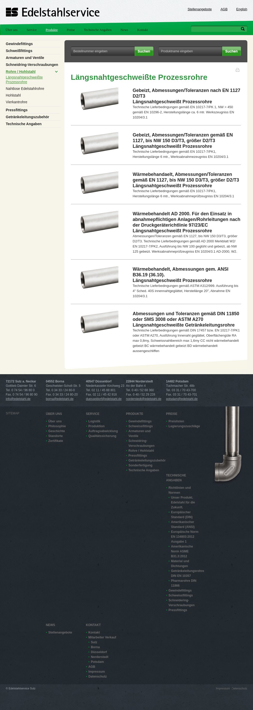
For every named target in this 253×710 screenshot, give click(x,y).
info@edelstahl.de (18, 399)
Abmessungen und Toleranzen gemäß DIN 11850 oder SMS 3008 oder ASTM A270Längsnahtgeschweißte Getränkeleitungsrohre (186, 319)
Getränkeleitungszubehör (27, 117)
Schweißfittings (19, 51)
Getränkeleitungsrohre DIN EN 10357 (186, 573)
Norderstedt (99, 657)
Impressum (96, 671)
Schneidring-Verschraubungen (32, 65)
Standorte (55, 436)
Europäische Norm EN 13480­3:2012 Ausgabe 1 (185, 536)
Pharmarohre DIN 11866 (183, 583)
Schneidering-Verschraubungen (181, 602)
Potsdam (97, 662)
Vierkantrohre (16, 102)
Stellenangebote (200, 9)
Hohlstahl (13, 95)
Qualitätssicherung (102, 436)
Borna (95, 647)
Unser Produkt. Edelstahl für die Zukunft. (183, 502)
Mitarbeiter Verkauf (102, 637)
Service (32, 30)
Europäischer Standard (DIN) (182, 514)
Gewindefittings (19, 44)
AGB (223, 9)
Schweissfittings (140, 426)
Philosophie (57, 426)
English (241, 9)
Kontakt (142, 30)
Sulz (94, 642)
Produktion (96, 426)
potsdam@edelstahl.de (182, 399)
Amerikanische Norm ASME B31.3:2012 (182, 551)
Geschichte (56, 431)
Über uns (12, 30)
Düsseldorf (99, 652)
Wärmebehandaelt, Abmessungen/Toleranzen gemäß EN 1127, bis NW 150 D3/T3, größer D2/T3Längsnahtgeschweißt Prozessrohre (186, 180)
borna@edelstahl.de (60, 399)
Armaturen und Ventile (25, 58)
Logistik (94, 421)
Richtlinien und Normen (179, 490)
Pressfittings (17, 110)
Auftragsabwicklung (103, 431)
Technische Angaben (98, 30)
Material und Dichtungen (180, 563)
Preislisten (176, 421)
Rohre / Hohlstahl (21, 72)
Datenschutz (97, 676)
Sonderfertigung (140, 465)
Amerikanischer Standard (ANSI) (183, 524)
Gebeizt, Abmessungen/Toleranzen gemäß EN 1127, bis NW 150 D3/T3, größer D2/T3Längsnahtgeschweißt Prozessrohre (183, 140)
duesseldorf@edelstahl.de (104, 399)
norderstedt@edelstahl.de (144, 399)
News (124, 30)
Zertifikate (55, 441)
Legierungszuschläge (183, 426)
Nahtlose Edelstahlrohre (25, 89)
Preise (71, 30)
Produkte (52, 30)
